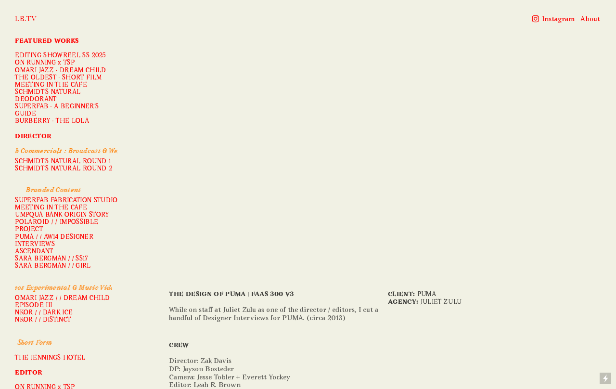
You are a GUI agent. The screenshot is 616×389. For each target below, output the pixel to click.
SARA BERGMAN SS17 (51, 259)
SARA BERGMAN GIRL (52, 266)
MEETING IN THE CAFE (51, 85)
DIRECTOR (33, 136)
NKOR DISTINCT (43, 320)
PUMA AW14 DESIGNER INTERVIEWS (54, 241)
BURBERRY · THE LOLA (52, 121)
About (590, 19)
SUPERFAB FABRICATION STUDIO (66, 200)
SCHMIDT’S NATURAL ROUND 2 (63, 169)
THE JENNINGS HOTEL (50, 358)
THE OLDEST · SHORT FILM (58, 78)
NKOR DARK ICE (44, 313)
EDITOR (28, 373)
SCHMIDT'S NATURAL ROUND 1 (63, 161)
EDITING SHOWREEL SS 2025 (60, 55)
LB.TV (26, 19)
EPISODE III (33, 305)
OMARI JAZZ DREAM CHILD (60, 70)
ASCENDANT (34, 251)
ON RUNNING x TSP (45, 63)
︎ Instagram (553, 19)
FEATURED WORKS (46, 41)
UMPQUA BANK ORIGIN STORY (62, 215)
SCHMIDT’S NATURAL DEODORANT (47, 96)
